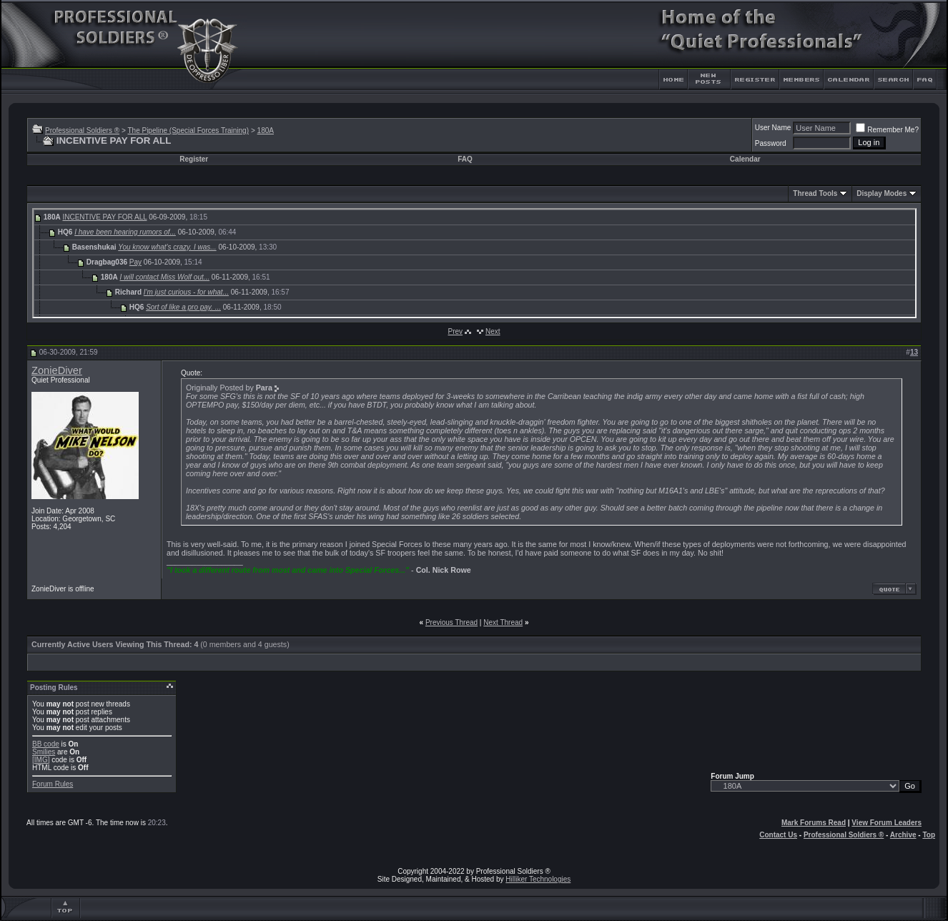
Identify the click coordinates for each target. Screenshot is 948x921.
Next (492, 331)
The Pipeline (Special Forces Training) (188, 130)
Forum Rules (52, 784)
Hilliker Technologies (538, 879)
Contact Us (778, 835)
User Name (773, 128)
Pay (135, 262)
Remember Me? (887, 130)
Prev (455, 331)
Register (193, 159)
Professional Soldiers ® (82, 130)
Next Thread (503, 622)
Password (770, 143)
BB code (45, 744)
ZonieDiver (56, 370)
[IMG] (40, 760)
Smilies (43, 752)
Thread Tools (815, 193)
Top (928, 835)
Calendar (745, 159)
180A (265, 130)
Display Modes (881, 193)
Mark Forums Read (813, 823)
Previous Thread (451, 622)
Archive (903, 835)
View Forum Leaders (886, 823)
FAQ (465, 159)
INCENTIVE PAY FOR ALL (104, 217)
